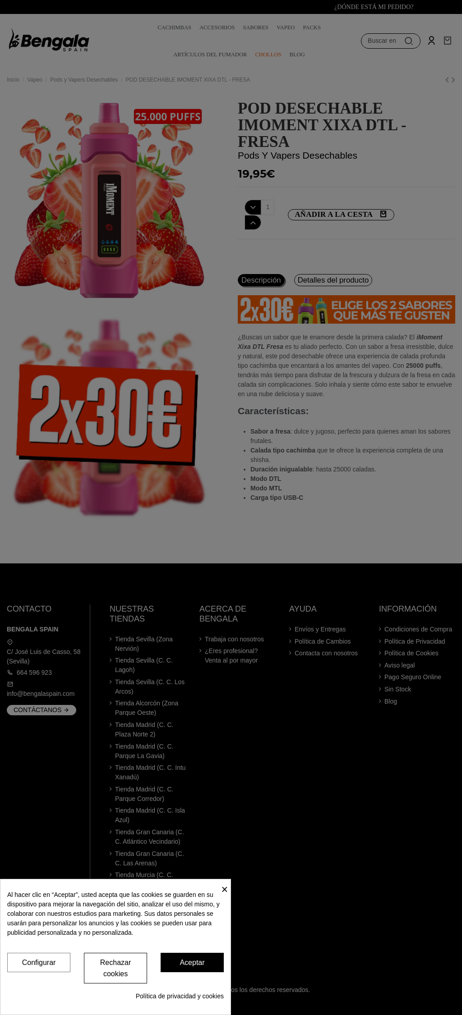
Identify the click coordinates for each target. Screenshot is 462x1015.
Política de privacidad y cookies (180, 996)
